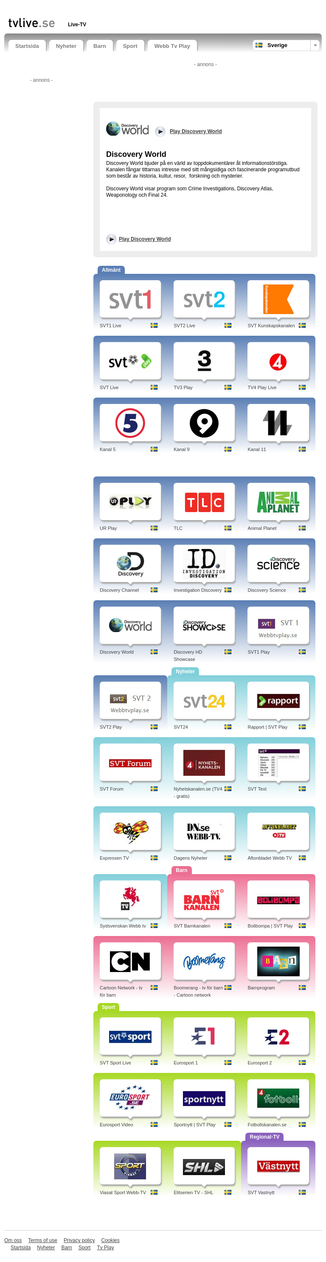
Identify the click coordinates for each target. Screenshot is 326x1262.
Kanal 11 (256, 449)
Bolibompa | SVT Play (270, 925)
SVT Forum (112, 788)
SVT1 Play (258, 652)
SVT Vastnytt (260, 1192)
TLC (178, 528)
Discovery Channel (119, 590)
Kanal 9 (181, 449)
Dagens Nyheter (191, 858)
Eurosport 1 (186, 1062)
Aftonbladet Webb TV (269, 858)
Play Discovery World (145, 239)
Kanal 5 (107, 449)
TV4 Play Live (261, 387)
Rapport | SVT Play (267, 727)
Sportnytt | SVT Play (195, 1124)
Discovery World (117, 652)
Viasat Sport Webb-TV (123, 1192)
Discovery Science (266, 590)
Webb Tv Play (172, 46)
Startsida (27, 46)
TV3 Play (183, 387)
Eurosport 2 (259, 1062)
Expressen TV (114, 858)
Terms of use (42, 1240)
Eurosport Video (116, 1124)
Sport (130, 46)
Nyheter (66, 46)
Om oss (13, 1240)
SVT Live (109, 387)
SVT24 (181, 727)
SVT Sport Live (115, 1062)
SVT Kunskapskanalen (271, 325)
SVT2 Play (111, 727)
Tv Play (105, 1248)
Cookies (110, 1240)
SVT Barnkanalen (192, 925)
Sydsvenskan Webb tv (123, 925)
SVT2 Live (184, 325)
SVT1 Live (110, 325)
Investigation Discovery (198, 590)
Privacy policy (79, 1240)
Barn (99, 46)
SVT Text (256, 788)
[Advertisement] (107, 7)
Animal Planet (261, 528)
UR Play (108, 528)
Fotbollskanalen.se (267, 1124)
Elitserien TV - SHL (193, 1192)
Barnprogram (261, 987)
